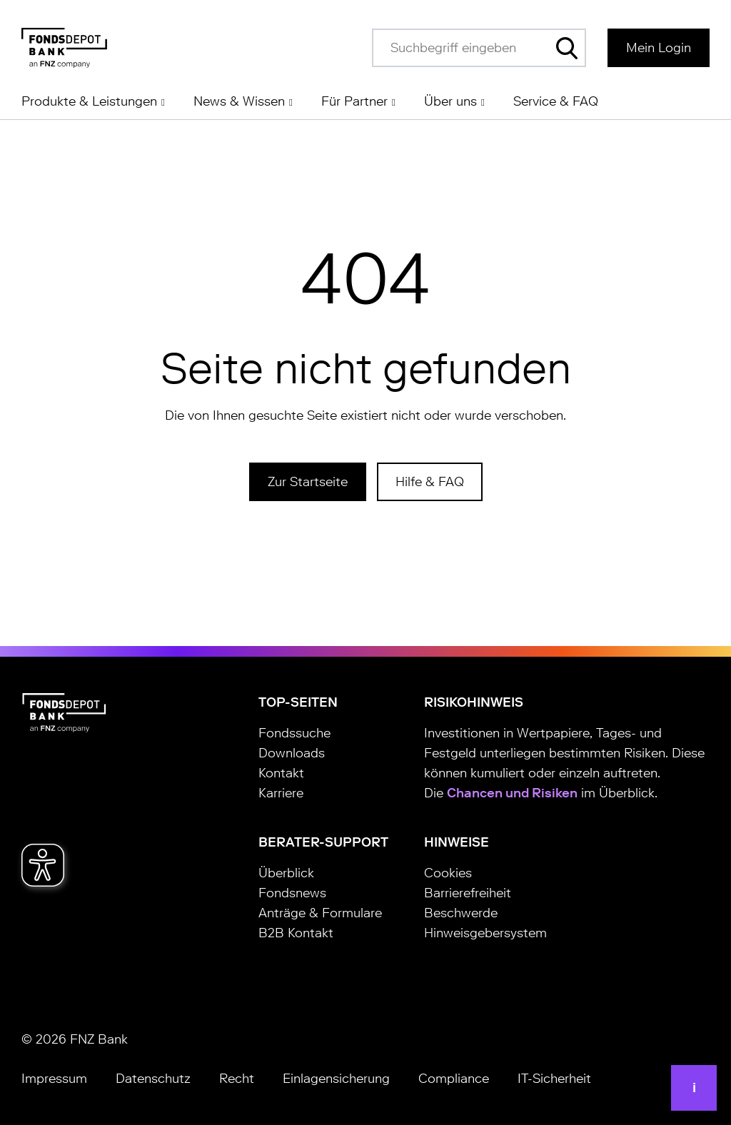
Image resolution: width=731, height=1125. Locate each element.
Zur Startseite (308, 482)
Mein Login (658, 48)
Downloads (291, 753)
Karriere (280, 793)
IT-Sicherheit (554, 1078)
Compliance (453, 1078)
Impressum (54, 1078)
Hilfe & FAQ (429, 482)
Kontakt (281, 773)
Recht (236, 1078)
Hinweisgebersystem (485, 933)
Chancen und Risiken (512, 793)
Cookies (448, 873)
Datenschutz (153, 1078)
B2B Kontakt (295, 933)
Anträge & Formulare (320, 913)
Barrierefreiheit (467, 893)
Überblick (286, 873)
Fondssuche (294, 733)
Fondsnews (292, 893)
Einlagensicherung (336, 1078)
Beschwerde (461, 913)
